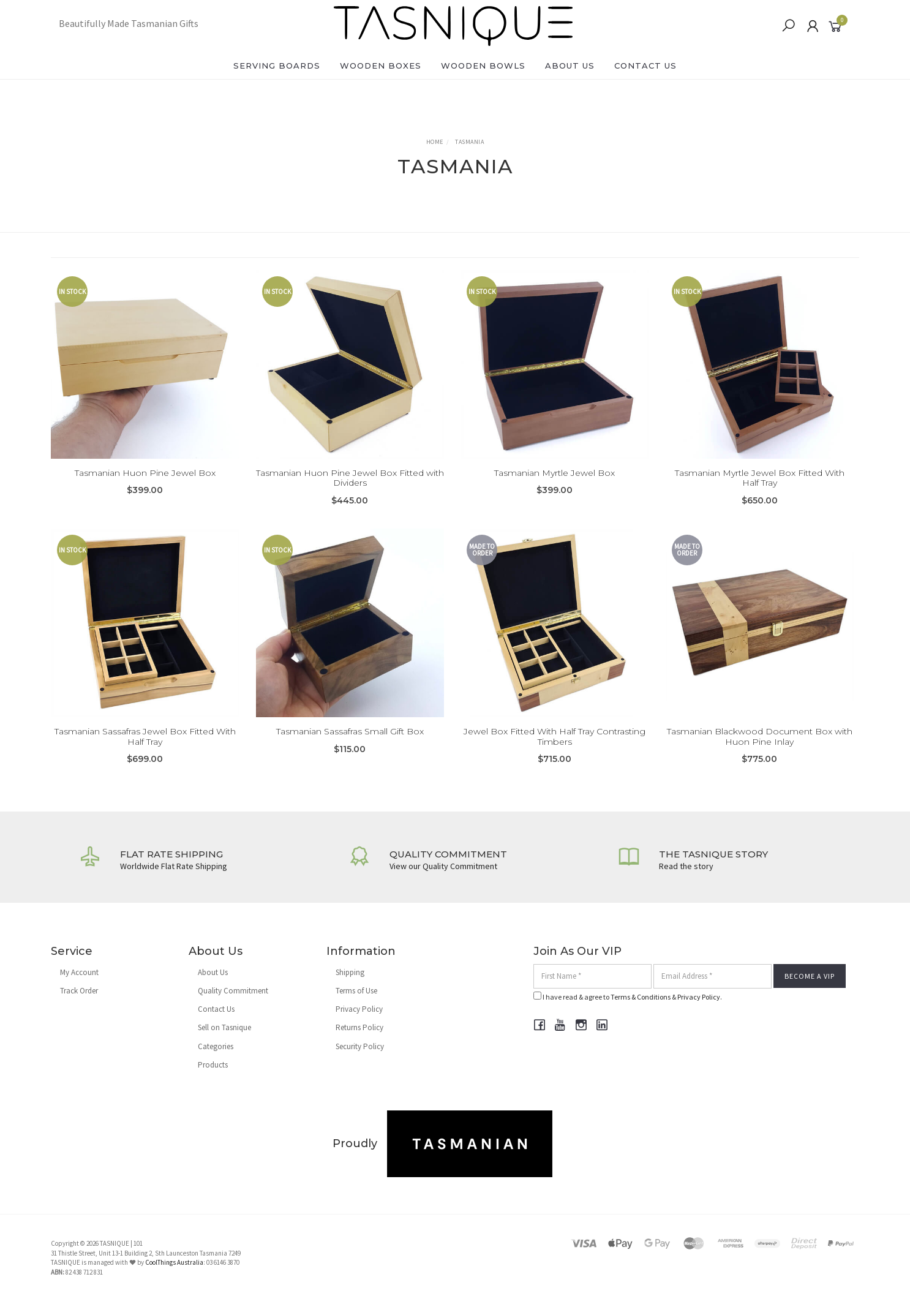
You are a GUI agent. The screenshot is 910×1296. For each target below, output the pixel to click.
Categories (215, 1046)
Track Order (79, 990)
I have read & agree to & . (627, 996)
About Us (570, 65)
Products (213, 1065)
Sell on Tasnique (224, 1027)
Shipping (350, 972)
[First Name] (592, 976)
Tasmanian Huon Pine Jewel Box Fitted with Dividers (350, 478)
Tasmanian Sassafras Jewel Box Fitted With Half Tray (145, 745)
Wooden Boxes (380, 65)
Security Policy (360, 1046)
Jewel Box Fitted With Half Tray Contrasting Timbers (554, 745)
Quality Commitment (233, 990)
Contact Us (645, 65)
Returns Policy (359, 1027)
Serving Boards (276, 65)
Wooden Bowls (483, 65)
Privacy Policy (359, 1009)
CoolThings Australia (174, 1262)
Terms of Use (356, 990)
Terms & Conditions (641, 996)
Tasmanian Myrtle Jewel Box (554, 472)
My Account (79, 972)
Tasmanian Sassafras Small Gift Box (350, 740)
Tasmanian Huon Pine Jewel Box (145, 472)
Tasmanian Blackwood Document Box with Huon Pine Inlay (759, 745)
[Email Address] (712, 976)
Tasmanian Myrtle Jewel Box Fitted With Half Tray (759, 478)
